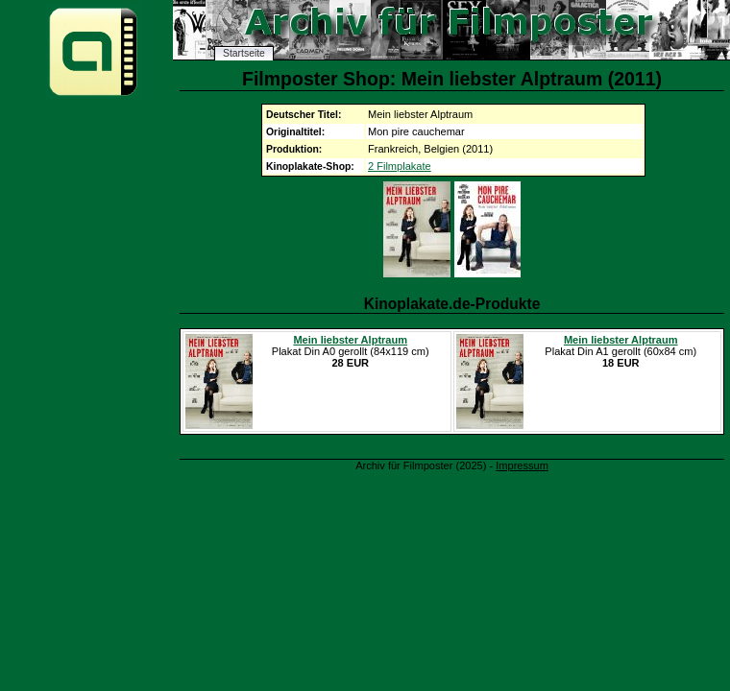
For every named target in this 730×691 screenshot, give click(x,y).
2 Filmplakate (399, 166)
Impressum (522, 465)
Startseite (244, 53)
